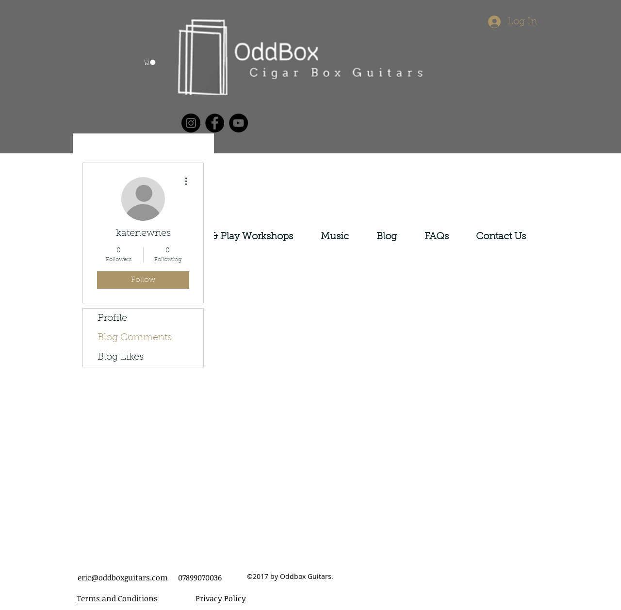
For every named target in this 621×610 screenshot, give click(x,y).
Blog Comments (135, 338)
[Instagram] (190, 123)
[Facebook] (214, 123)
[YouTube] (238, 123)
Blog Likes (121, 357)
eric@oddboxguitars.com (123, 577)
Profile (112, 318)
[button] (150, 62)
